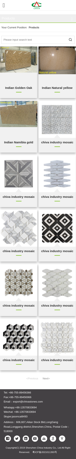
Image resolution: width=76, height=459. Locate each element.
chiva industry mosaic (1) (57, 142)
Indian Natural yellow (57, 87)
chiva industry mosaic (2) (19, 196)
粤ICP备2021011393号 (44, 452)
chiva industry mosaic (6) (57, 305)
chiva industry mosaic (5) (19, 305)
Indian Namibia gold (18, 142)
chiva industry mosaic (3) (57, 251)
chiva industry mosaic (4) (19, 251)
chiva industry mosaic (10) (57, 360)
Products (34, 27)
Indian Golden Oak (18, 87)
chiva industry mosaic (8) (19, 360)
